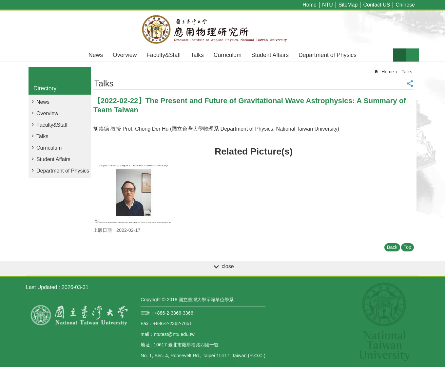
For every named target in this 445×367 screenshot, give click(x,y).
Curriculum (228, 55)
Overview (125, 55)
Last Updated (41, 287)
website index (412, 55)
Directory (44, 88)
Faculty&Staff (163, 55)
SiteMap (348, 5)
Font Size (399, 55)
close (228, 266)
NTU (327, 5)
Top (407, 247)
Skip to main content (3, 3)
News (95, 55)
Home (309, 5)
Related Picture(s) (254, 151)
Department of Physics (328, 55)
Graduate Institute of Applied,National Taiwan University (222, 29)
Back (392, 247)
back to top (222, 360)
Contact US (376, 5)
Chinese (405, 5)
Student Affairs (270, 55)
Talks (197, 55)
